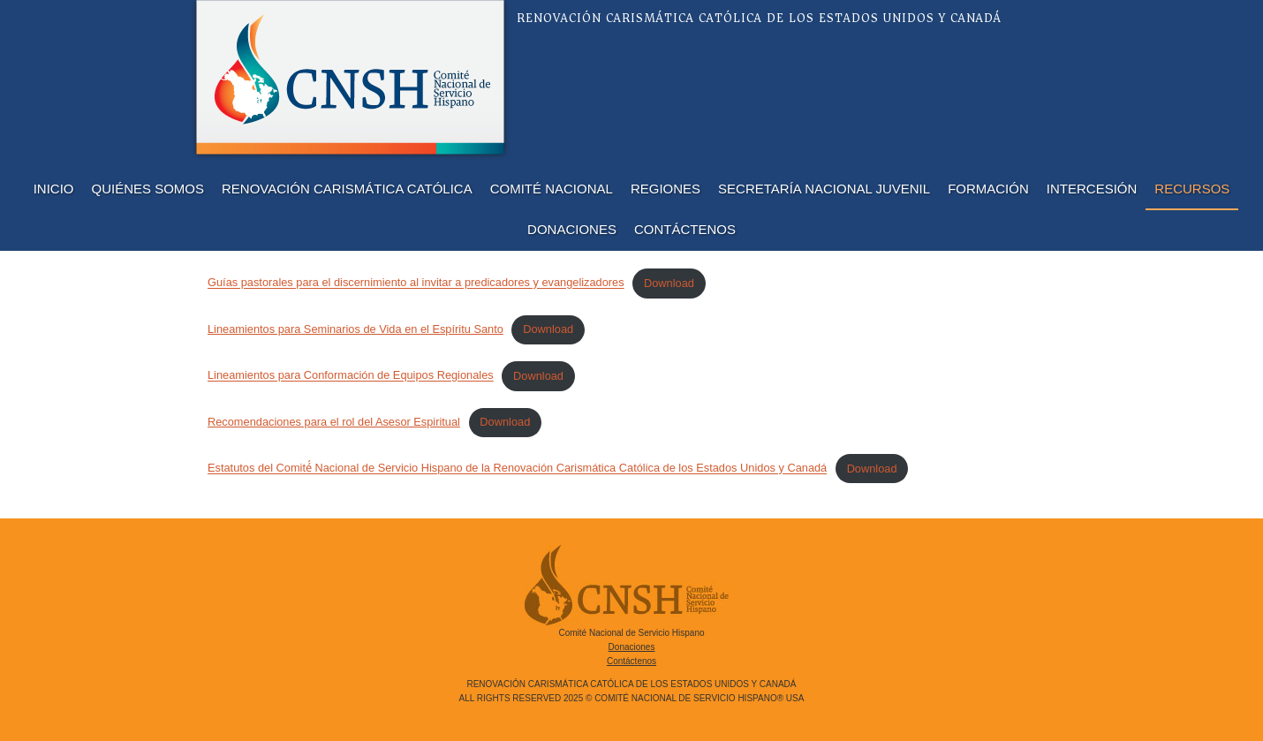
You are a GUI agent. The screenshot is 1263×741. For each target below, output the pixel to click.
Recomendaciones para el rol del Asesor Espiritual (334, 421)
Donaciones (571, 229)
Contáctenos (685, 229)
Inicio (54, 188)
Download (669, 283)
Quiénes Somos (148, 188)
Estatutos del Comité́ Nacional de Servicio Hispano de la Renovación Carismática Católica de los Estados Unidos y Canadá (517, 468)
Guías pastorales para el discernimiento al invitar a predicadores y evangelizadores (416, 283)
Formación (988, 188)
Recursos (1191, 188)
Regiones (665, 188)
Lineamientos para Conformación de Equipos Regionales (351, 375)
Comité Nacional (551, 188)
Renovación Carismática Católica (347, 188)
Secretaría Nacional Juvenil (824, 188)
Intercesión (1092, 188)
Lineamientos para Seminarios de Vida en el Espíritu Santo (355, 329)
